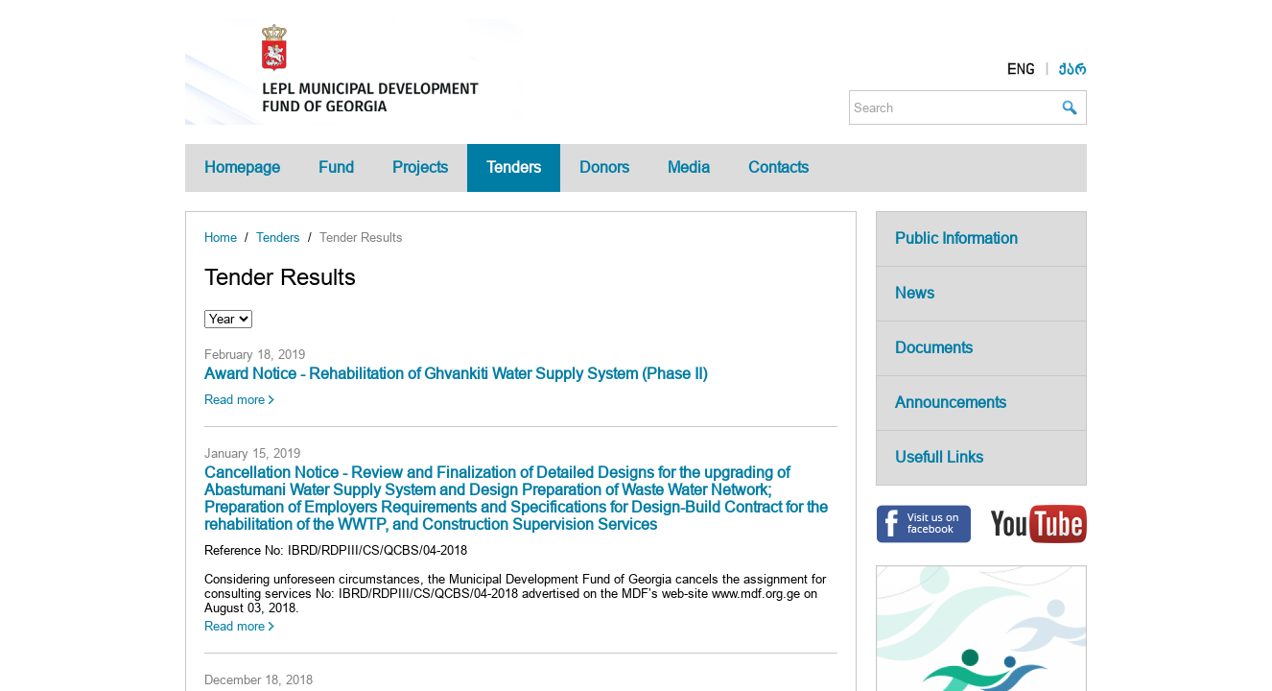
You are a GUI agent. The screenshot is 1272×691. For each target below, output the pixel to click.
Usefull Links (939, 457)
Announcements (950, 402)
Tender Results (361, 237)
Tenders (513, 167)
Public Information (956, 238)
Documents (934, 348)
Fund (336, 167)
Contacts (778, 167)
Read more (234, 400)
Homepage (242, 167)
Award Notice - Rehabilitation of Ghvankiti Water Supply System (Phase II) (455, 374)
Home (220, 237)
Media (689, 167)
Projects (420, 167)
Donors (604, 167)
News (914, 293)
